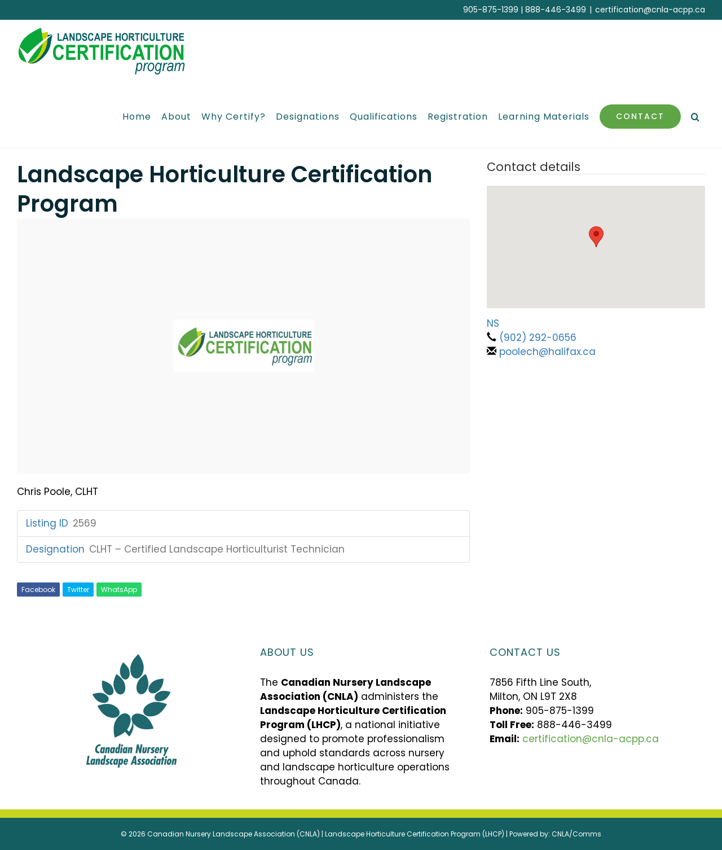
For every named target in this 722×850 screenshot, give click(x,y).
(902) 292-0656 (537, 337)
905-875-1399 (490, 9)
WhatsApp (119, 589)
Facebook (38, 589)
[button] (695, 116)
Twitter (78, 589)
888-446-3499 (555, 9)
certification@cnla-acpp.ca (650, 9)
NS (493, 323)
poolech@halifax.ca (547, 351)
